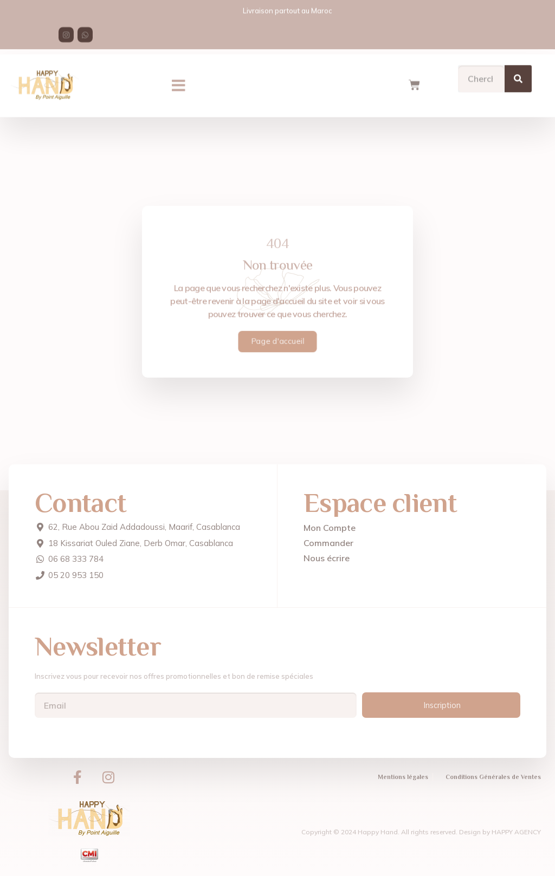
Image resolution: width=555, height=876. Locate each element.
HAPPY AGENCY (516, 832)
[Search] (518, 72)
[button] (178, 79)
